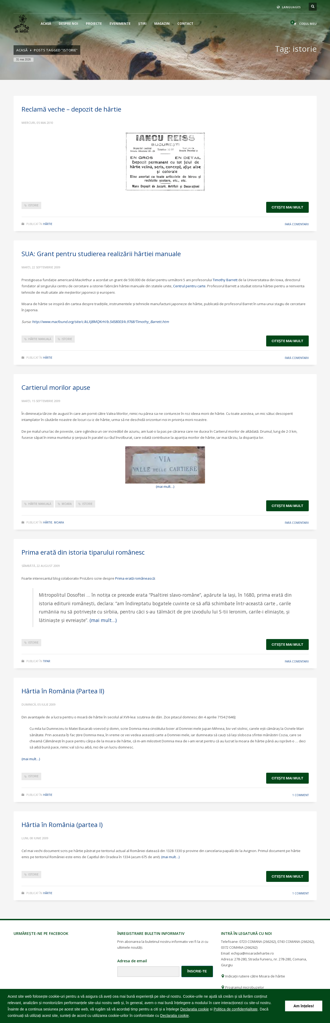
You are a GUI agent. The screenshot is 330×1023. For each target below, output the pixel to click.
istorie (33, 205)
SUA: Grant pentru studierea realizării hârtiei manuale (101, 253)
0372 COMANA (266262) (239, 947)
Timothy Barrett (225, 279)
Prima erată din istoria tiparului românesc (83, 552)
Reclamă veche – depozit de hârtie (71, 109)
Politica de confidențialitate (236, 1009)
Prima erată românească (135, 578)
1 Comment (300, 795)
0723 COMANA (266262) (257, 941)
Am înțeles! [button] (303, 1006)
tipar (46, 661)
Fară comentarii (297, 224)
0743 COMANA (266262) (295, 941)
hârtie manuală (39, 339)
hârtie (47, 224)
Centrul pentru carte (189, 286)
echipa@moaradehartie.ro (252, 953)
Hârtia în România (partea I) (62, 824)
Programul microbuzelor (242, 987)
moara (67, 504)
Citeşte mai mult (287, 207)
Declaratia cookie (194, 1009)
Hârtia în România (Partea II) (63, 690)
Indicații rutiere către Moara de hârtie (253, 976)
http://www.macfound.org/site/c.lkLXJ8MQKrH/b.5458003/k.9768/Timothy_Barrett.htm (100, 321)
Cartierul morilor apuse (56, 387)
